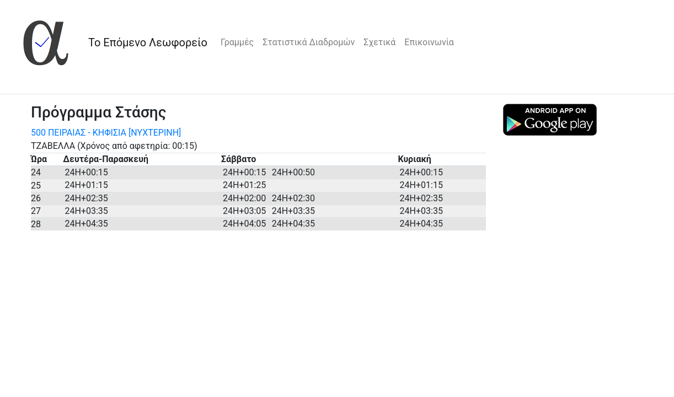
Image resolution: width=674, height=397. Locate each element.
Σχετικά (379, 42)
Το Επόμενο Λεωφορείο (147, 42)
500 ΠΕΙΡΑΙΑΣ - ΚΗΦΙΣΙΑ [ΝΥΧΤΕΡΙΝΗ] (106, 132)
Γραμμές (237, 42)
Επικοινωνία (429, 42)
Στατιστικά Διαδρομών (309, 42)
